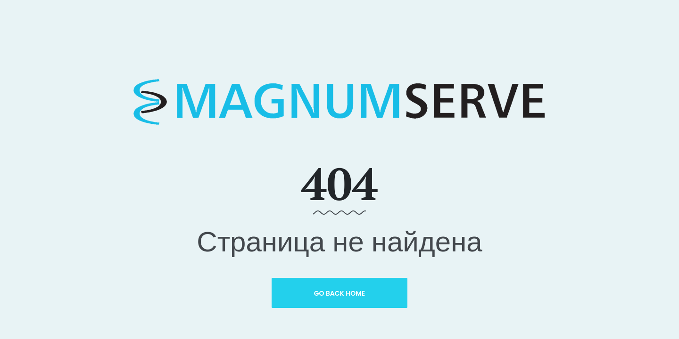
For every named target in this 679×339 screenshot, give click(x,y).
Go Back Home (339, 293)
